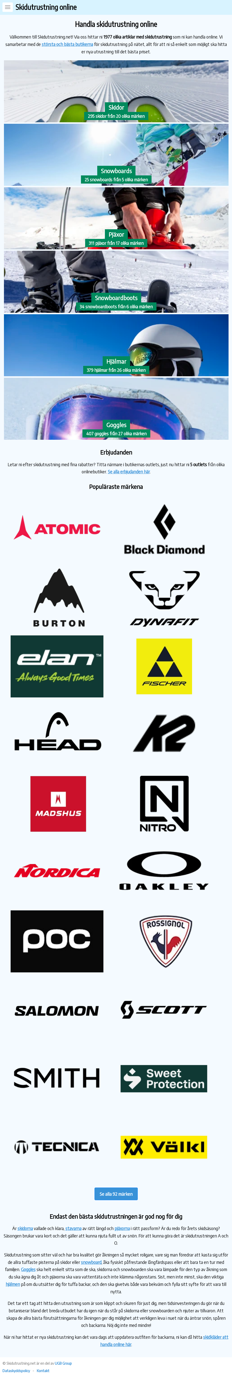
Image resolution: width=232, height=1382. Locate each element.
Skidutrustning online (46, 7)
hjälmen (13, 1284)
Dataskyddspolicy (16, 1370)
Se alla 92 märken (116, 1194)
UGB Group (63, 1363)
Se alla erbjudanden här (129, 471)
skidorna (25, 1228)
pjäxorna (122, 1228)
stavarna (73, 1228)
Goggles (28, 1269)
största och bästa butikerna (67, 44)
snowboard (91, 1262)
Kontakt (43, 1370)
